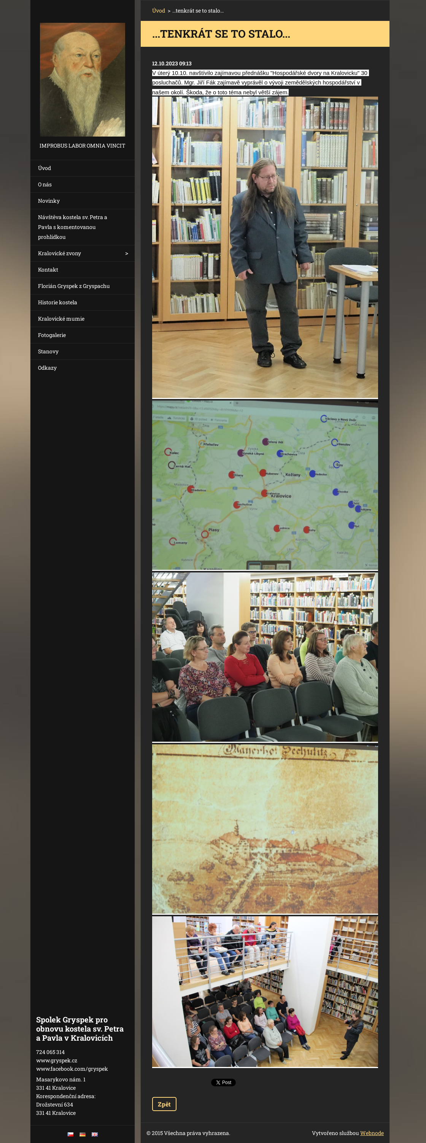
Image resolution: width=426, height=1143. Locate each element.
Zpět (164, 1104)
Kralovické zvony (59, 253)
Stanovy (48, 351)
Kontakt (48, 269)
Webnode (372, 1133)
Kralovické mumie (61, 318)
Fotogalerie (52, 335)
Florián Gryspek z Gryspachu (74, 285)
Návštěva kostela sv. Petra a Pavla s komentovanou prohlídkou (72, 226)
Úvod (44, 168)
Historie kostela (57, 302)
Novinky (49, 200)
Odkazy (47, 367)
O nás (45, 184)
